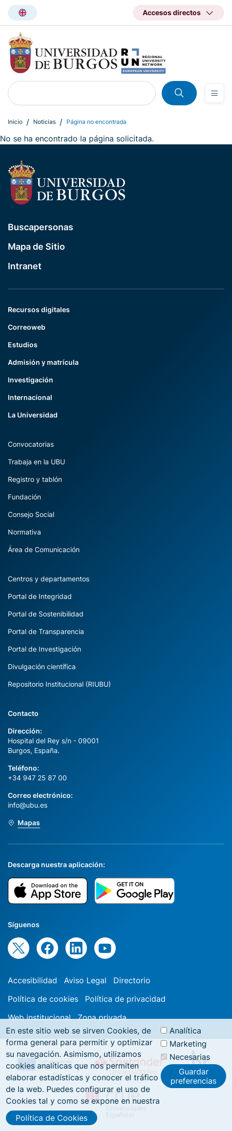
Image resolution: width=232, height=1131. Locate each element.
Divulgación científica (42, 666)
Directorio (131, 980)
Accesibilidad (32, 980)
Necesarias (189, 1062)
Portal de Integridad (40, 596)
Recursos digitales (39, 309)
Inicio (15, 121)
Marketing (188, 1048)
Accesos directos (172, 12)
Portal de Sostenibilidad (46, 614)
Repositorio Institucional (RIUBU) (59, 684)
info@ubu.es (27, 805)
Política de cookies (43, 999)
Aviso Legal (85, 980)
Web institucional (39, 1017)
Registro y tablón (35, 479)
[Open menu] (214, 93)
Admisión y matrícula (43, 362)
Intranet (25, 266)
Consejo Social (31, 514)
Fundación (24, 497)
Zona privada (102, 1017)
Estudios (23, 344)
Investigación (30, 380)
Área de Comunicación (44, 549)
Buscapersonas (40, 227)
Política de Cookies (51, 1123)
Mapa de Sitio (36, 246)
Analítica (185, 1035)
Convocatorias (31, 444)
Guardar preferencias (193, 1081)
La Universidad (33, 415)
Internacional (30, 397)
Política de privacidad (125, 999)
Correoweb (26, 327)
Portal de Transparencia (46, 631)
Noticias (44, 121)
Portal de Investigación (44, 649)
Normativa (24, 532)
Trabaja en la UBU (36, 461)
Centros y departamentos (48, 579)
